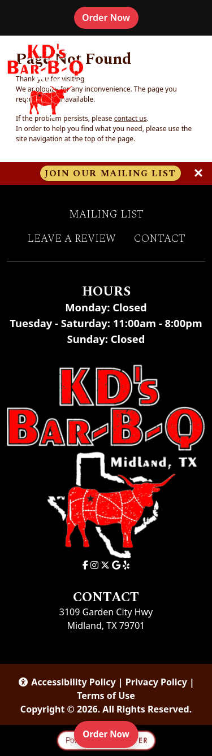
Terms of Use (106, 695)
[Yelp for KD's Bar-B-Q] (126, 565)
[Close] (198, 173)
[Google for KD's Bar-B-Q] (116, 565)
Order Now (110, 21)
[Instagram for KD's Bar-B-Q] (94, 565)
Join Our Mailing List (110, 173)
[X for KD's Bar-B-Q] (105, 565)
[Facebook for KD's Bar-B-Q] (85, 565)
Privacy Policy (156, 682)
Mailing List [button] (106, 215)
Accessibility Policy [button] (67, 682)
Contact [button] (159, 239)
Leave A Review (71, 239)
